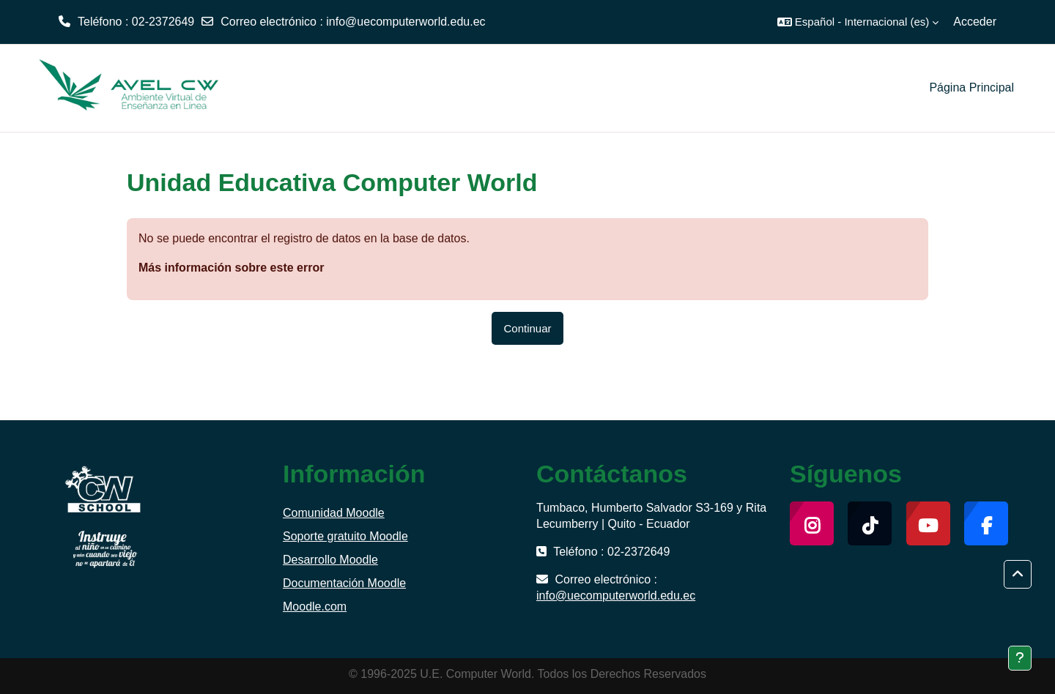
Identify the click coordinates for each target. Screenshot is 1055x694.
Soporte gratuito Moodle (345, 536)
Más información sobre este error (231, 267)
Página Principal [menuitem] (971, 87)
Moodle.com (315, 606)
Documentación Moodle (344, 583)
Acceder (974, 21)
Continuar (527, 328)
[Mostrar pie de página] (1020, 658)
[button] (858, 22)
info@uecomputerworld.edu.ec (405, 21)
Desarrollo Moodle (330, 559)
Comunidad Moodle (334, 513)
